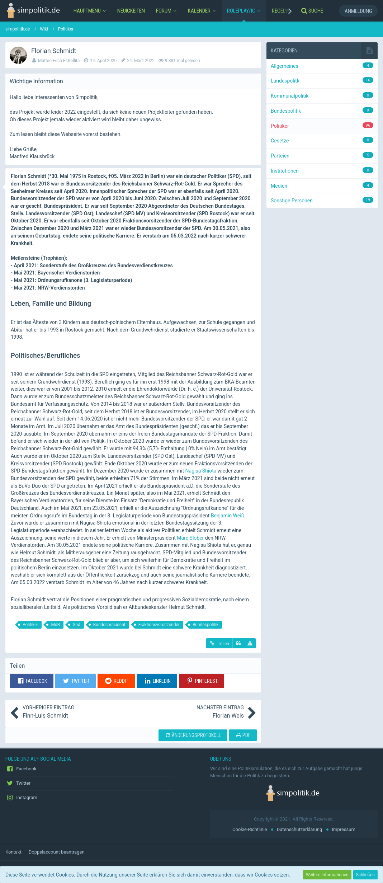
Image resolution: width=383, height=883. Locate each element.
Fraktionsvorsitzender (159, 624)
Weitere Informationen (327, 874)
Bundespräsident (109, 624)
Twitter (17, 783)
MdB (55, 624)
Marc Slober (190, 538)
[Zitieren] (238, 643)
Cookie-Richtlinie (249, 829)
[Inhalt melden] (250, 643)
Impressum (343, 829)
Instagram (21, 797)
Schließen (365, 874)
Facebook (21, 769)
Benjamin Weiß (227, 515)
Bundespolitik (205, 624)
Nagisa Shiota (201, 471)
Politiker (30, 624)
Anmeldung (358, 11)
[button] (31, 681)
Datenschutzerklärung (299, 829)
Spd (76, 624)
